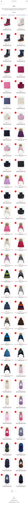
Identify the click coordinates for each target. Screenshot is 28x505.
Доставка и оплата (14, 500)
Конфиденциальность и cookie (14, 502)
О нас (14, 497)
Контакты (14, 498)
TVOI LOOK (14, 1)
